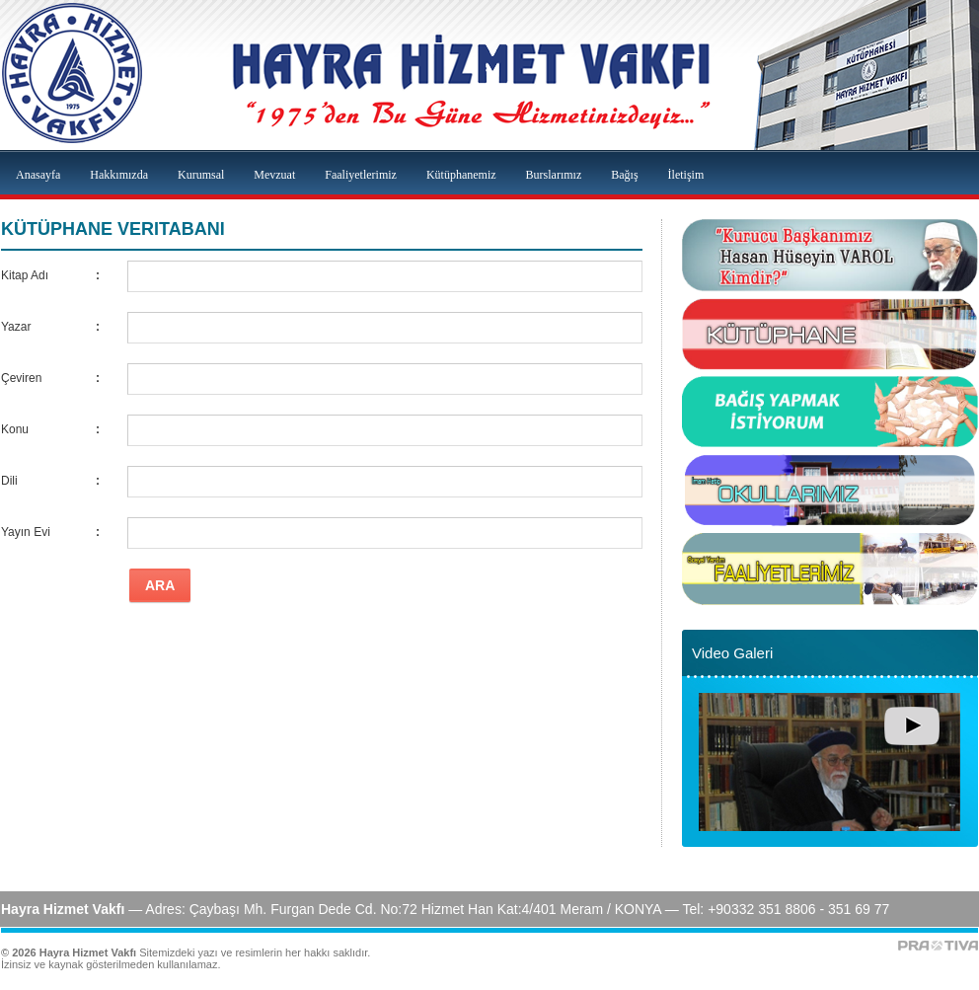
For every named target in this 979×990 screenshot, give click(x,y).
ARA (160, 585)
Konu (15, 429)
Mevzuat (274, 175)
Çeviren (21, 378)
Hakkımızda (119, 175)
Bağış (624, 175)
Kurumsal (201, 175)
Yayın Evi (25, 532)
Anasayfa (38, 175)
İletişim (686, 175)
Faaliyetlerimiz (361, 175)
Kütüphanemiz (461, 175)
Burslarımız (554, 175)
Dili (9, 481)
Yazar (16, 327)
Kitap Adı (24, 275)
